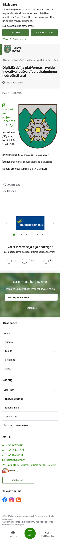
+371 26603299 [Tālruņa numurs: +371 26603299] (15, 449)
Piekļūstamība (11, 407)
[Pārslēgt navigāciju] (30, 533)
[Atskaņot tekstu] (15, 82)
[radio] (11, 260)
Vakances (9, 333)
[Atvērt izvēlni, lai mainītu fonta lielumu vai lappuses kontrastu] (47, 534)
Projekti (8, 350)
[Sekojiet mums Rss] (18, 499)
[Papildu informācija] (11, 125)
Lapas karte (10, 416)
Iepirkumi (9, 341)
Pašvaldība (9, 359)
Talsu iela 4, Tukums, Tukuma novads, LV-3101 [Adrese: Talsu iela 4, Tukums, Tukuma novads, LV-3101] (31, 464)
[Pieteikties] (31, 308)
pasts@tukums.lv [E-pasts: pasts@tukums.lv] (15, 459)
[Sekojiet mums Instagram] (11, 499)
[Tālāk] (53, 223)
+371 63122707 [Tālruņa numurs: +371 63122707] (14, 445)
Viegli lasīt (9, 389)
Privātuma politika (13, 398)
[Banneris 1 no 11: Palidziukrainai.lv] (30, 223)
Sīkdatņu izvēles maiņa (16, 425)
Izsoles (7, 368)
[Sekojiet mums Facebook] (4, 499)
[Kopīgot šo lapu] (30, 191)
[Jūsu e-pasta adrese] (31, 297)
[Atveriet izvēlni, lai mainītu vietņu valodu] (13, 534)
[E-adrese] (8, 470)
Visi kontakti (18, 480)
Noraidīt (16, 32)
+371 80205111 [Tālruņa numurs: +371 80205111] (14, 454)
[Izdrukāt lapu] (30, 185)
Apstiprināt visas (44, 32)
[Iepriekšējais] (7, 223)
